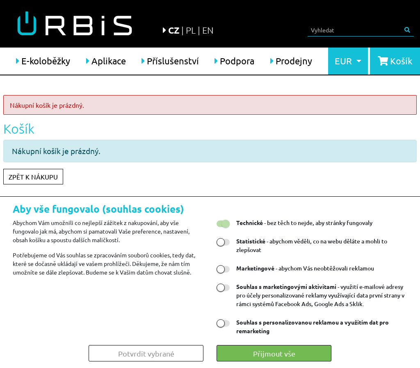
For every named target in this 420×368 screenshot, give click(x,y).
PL (191, 30)
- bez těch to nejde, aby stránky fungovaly (304, 223)
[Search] (354, 29)
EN (208, 30)
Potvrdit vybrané (146, 353)
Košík (395, 60)
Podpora (234, 60)
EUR (344, 60)
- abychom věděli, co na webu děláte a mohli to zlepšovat (311, 245)
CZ (173, 30)
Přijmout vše (274, 353)
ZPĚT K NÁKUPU (33, 177)
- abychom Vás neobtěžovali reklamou (305, 268)
